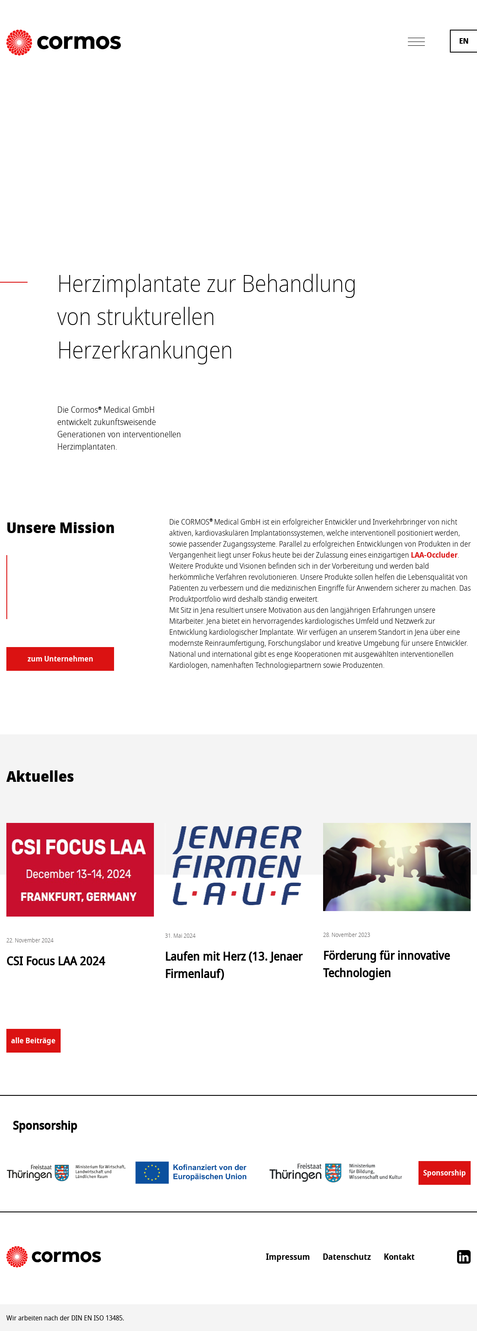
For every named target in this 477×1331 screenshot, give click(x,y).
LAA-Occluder (434, 555)
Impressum (288, 1256)
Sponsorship (444, 1172)
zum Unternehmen (60, 658)
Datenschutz (347, 1256)
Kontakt (399, 1256)
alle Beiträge (33, 1040)
